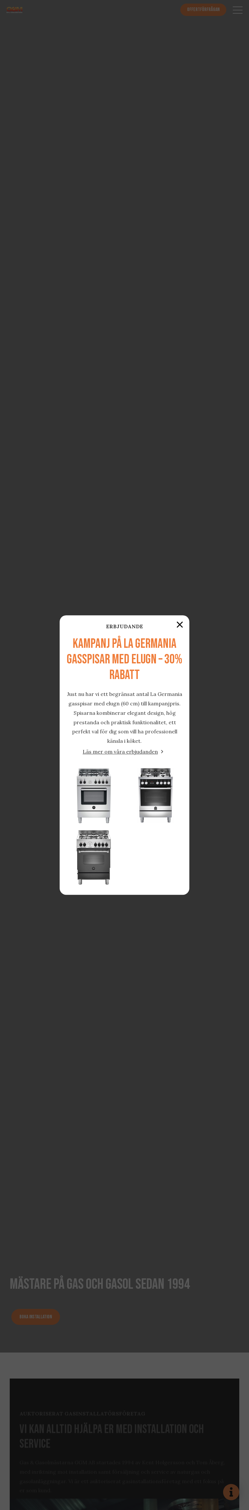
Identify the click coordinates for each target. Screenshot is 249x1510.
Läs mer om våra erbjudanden (120, 751)
